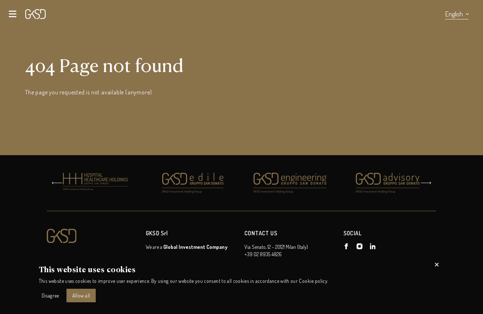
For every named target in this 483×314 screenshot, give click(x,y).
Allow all (81, 295)
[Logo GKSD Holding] (93, 236)
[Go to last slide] (57, 183)
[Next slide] (426, 183)
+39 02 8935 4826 (263, 254)
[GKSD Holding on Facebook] (346, 246)
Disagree (50, 295)
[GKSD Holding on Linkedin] (372, 246)
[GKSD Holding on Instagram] (359, 246)
